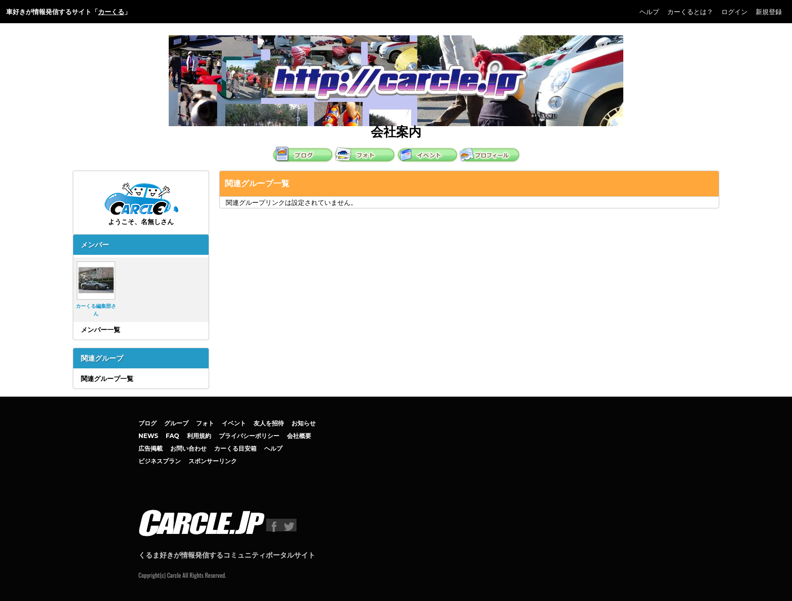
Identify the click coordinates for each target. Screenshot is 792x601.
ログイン (734, 12)
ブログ (147, 423)
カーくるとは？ (690, 12)
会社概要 (299, 436)
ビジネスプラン (159, 461)
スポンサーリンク (212, 461)
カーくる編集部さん (96, 289)
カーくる (111, 12)
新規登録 (769, 12)
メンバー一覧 (100, 329)
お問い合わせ (188, 448)
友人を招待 (269, 423)
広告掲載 (150, 448)
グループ (176, 423)
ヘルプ (649, 12)
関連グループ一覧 (107, 378)
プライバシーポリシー (249, 436)
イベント (234, 423)
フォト (205, 423)
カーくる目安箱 (235, 448)
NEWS (148, 436)
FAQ (172, 436)
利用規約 (199, 436)
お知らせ (303, 423)
